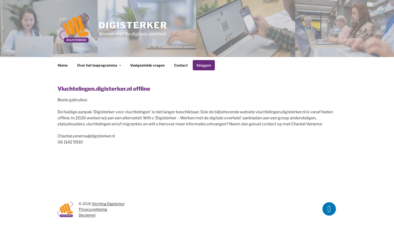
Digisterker (132, 25)
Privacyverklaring (93, 209)
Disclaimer (87, 215)
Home (63, 65)
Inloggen (203, 65)
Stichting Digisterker (108, 203)
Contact (181, 65)
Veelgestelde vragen (147, 65)
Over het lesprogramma (99, 65)
